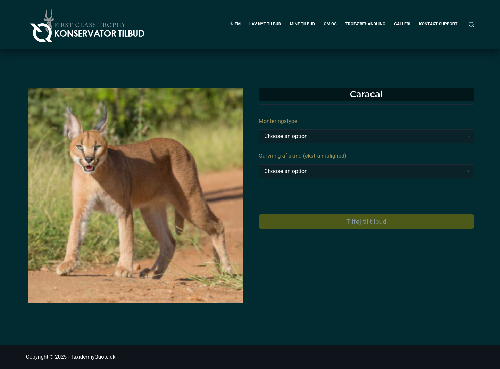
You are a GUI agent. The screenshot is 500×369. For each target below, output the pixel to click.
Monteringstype (278, 121)
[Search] (471, 24)
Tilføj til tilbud (366, 222)
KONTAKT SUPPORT (438, 24)
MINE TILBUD (302, 24)
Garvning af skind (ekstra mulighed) (303, 156)
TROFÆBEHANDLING (365, 24)
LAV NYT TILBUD (265, 24)
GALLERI (402, 24)
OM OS (330, 24)
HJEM (235, 24)
